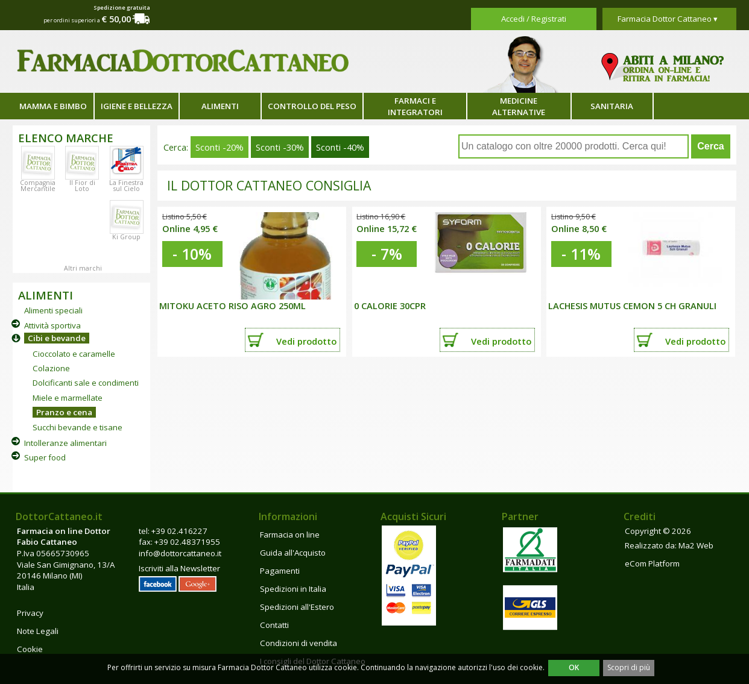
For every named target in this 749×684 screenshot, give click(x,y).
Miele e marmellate (68, 397)
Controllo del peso (312, 106)
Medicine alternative (518, 106)
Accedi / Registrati (533, 18)
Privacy (30, 612)
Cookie (30, 649)
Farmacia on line (290, 534)
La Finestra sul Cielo (126, 185)
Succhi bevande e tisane (77, 427)
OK (574, 667)
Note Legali (37, 631)
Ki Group (126, 237)
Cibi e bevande (57, 338)
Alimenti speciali (53, 310)
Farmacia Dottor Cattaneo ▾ (668, 18)
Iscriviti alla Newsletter (179, 568)
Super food (45, 457)
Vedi (306, 341)
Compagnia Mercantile (37, 185)
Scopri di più (628, 667)
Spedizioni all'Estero (297, 606)
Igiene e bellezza (136, 106)
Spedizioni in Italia (293, 588)
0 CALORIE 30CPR (390, 306)
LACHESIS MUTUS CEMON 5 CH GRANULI (632, 306)
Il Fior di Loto (82, 185)
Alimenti (220, 106)
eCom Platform (652, 563)
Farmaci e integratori (415, 106)
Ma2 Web (695, 545)
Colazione (51, 368)
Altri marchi (83, 268)
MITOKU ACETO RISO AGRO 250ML (232, 306)
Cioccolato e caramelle (74, 353)
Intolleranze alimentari (65, 443)
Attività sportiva (52, 325)
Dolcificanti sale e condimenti (86, 382)
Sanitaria (611, 106)
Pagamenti (280, 570)
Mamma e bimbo (53, 106)
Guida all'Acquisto (293, 552)
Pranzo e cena (64, 412)
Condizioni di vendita (298, 643)
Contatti (274, 625)
